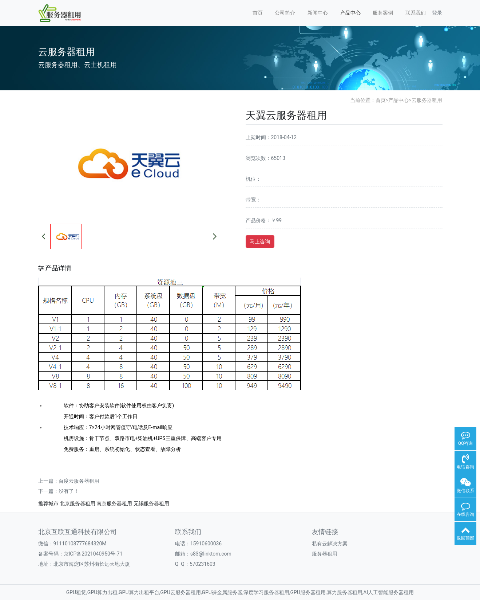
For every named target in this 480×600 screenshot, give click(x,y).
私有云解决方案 (330, 543)
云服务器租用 (427, 100)
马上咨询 (260, 241)
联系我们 (415, 13)
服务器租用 (324, 554)
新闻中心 (318, 13)
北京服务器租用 (77, 503)
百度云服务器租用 (79, 481)
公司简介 (285, 13)
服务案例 (383, 13)
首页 (258, 13)
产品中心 (350, 13)
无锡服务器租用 (151, 503)
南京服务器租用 (114, 503)
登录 (437, 13)
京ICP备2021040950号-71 (93, 554)
